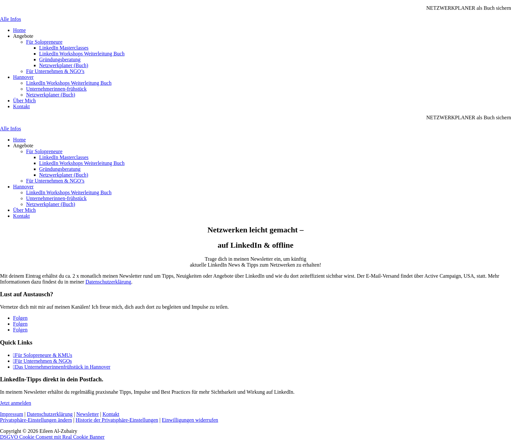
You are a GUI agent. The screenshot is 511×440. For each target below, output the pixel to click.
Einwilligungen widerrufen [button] (190, 420)
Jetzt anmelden (15, 403)
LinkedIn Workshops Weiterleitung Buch (81, 53)
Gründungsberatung (59, 59)
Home (19, 30)
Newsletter (87, 414)
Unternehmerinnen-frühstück (56, 89)
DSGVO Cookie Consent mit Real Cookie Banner (52, 437)
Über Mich (24, 100)
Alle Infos (10, 19)
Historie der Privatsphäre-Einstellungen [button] (117, 420)
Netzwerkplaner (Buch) (63, 65)
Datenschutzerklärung (108, 282)
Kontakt (21, 106)
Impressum (11, 414)
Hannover (23, 77)
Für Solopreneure (44, 42)
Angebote (23, 36)
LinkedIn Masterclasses (64, 48)
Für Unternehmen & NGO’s (55, 71)
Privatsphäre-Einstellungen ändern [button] (36, 420)
